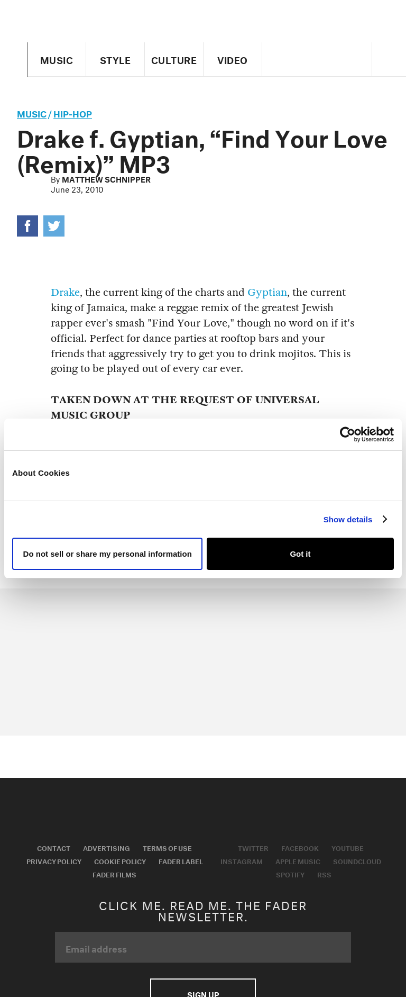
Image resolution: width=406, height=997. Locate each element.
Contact (53, 847)
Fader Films (114, 873)
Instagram (241, 860)
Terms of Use (167, 847)
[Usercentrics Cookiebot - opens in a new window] (347, 434)
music (32, 112)
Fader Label (181, 860)
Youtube (347, 847)
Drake (65, 292)
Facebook (300, 847)
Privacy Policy (53, 860)
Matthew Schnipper (106, 178)
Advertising (106, 847)
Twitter (253, 847)
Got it (300, 553)
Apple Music (297, 860)
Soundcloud (357, 860)
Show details (348, 519)
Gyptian (267, 292)
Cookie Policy (120, 860)
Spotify (290, 873)
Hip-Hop (72, 112)
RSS (324, 873)
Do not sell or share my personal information (107, 553)
